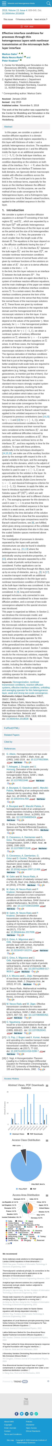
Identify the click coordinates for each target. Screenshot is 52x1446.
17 (47, 572)
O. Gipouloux (25, 788)
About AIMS (9, 1422)
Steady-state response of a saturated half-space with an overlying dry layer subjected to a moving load (25, 1298)
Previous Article (24, 19)
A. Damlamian (28, 837)
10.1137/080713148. (24, 848)
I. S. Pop (11, 1037)
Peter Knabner (10, 60)
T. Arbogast (12, 767)
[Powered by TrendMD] (15, 1381)
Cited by (8, 742)
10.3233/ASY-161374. (25, 950)
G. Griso (11, 939)
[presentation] (35, 142)
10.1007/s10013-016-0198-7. (28, 1051)
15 (47, 417)
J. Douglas (24, 767)
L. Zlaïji (28, 976)
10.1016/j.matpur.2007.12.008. (29, 869)
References (10, 749)
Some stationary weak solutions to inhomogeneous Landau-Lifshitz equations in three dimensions (23, 1260)
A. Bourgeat (12, 788)
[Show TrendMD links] (48, 1381)
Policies (29, 1422)
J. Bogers (21, 1037)
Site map (10, 1440)
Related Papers (11, 735)
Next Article (40, 19)
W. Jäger (31, 1004)
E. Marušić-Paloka (32, 806)
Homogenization (21, 682)
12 (4, 559)
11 (23, 549)
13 (26, 549)
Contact (7, 1431)
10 (18, 420)
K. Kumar (35, 1037)
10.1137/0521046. (23, 780)
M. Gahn (11, 876)
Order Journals (10, 1428)
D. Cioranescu (14, 837)
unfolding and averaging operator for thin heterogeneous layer (26, 690)
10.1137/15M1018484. (31, 906)
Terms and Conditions (13, 1434)
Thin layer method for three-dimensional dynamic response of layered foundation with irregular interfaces (26, 1345)
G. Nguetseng (13, 1022)
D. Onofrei (22, 858)
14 (44, 417)
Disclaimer (30, 1425)
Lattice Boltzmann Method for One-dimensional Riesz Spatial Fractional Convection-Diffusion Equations (24, 1333)
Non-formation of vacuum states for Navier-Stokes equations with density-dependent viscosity (23, 1310)
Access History (11, 1078)
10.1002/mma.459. (23, 799)
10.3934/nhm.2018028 (13, 13)
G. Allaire (11, 754)
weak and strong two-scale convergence (28, 693)
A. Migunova (22, 939)
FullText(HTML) (11, 728)
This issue (8, 19)
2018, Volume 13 (10, 10)
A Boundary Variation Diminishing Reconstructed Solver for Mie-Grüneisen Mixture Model (26, 1354)
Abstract (8, 127)
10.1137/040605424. (29, 817)
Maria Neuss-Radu (12, 57)
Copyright (8, 1425)
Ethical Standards (33, 1431)
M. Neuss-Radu (27, 876)
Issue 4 (23, 10)
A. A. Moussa (13, 976)
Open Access (31, 1428)
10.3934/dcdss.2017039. (26, 932)
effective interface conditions (26, 687)
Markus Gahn (9, 54)
